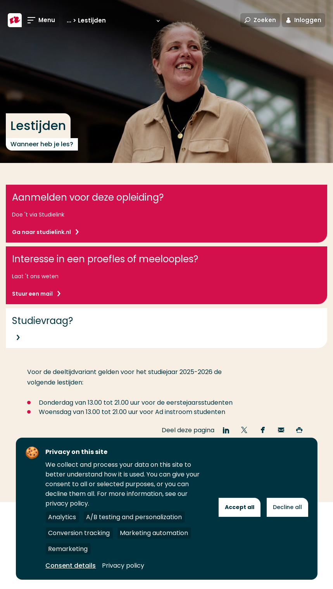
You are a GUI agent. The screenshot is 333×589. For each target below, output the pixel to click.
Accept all (239, 507)
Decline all (287, 507)
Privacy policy (123, 565)
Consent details (70, 565)
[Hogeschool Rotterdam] (15, 20)
